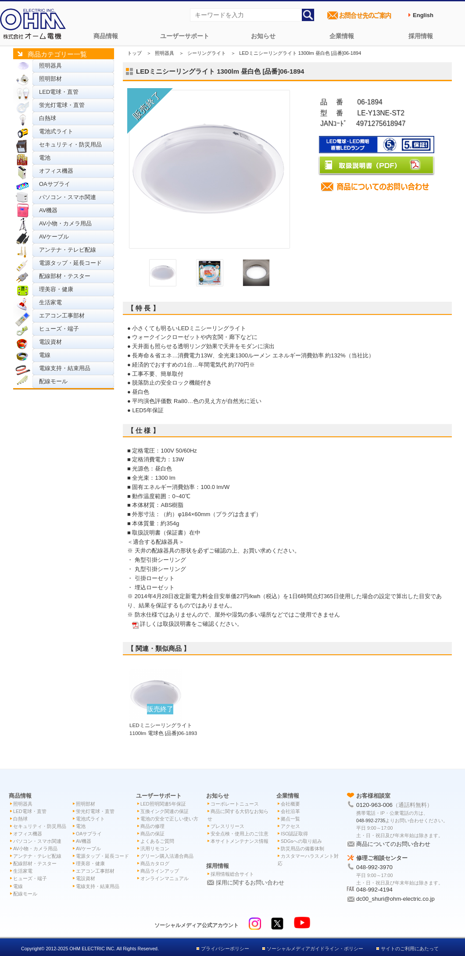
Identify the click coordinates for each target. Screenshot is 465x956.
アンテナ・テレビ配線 (67, 249)
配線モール (53, 381)
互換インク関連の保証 (164, 811)
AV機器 (48, 210)
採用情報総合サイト (232, 874)
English (423, 15)
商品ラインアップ (159, 871)
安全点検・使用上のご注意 (239, 833)
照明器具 (50, 65)
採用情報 (420, 35)
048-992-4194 (374, 889)
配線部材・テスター (64, 276)
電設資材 (50, 342)
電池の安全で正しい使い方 (169, 818)
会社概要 (290, 803)
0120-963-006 (374, 805)
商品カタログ (154, 863)
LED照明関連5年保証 (163, 803)
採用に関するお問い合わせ (250, 882)
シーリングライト (206, 53)
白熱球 (47, 118)
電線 (44, 355)
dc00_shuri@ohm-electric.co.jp (395, 898)
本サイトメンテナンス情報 (239, 841)
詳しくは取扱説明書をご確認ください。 (191, 624)
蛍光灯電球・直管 (62, 105)
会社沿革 (290, 811)
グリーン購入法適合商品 (166, 856)
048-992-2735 (370, 820)
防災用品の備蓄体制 (302, 848)
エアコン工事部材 (62, 315)
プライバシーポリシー (225, 948)
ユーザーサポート (184, 35)
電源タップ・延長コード (70, 263)
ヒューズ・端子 (59, 328)
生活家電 (50, 302)
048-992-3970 (374, 867)
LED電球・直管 (59, 92)
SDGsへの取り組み (301, 841)
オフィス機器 (56, 171)
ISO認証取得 (294, 833)
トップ (134, 53)
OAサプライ (54, 184)
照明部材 (50, 78)
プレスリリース (227, 826)
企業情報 (341, 35)
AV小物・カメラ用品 (65, 223)
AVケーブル (54, 236)
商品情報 (105, 35)
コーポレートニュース (235, 803)
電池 (44, 157)
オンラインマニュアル (164, 878)
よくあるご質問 (157, 841)
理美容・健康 (56, 289)
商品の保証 (152, 833)
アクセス (290, 826)
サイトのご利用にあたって (410, 948)
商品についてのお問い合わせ (393, 844)
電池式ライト (56, 131)
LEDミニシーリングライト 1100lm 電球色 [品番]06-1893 (163, 725)
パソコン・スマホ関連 (67, 197)
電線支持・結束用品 (64, 368)
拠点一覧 (290, 818)
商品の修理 (152, 826)
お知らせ (263, 35)
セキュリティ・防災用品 (70, 144)
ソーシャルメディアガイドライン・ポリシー (315, 948)
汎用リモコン (154, 848)
